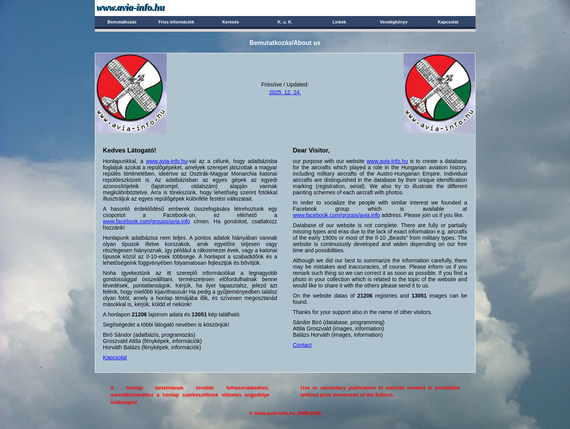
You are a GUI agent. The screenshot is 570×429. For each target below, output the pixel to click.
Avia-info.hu (144, 7)
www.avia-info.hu (166, 161)
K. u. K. (285, 22)
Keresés (230, 22)
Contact (302, 345)
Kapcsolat (448, 22)
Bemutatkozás (122, 22)
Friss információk (176, 22)
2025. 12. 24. (285, 92)
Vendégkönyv (394, 22)
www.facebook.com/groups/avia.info (146, 221)
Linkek (339, 22)
